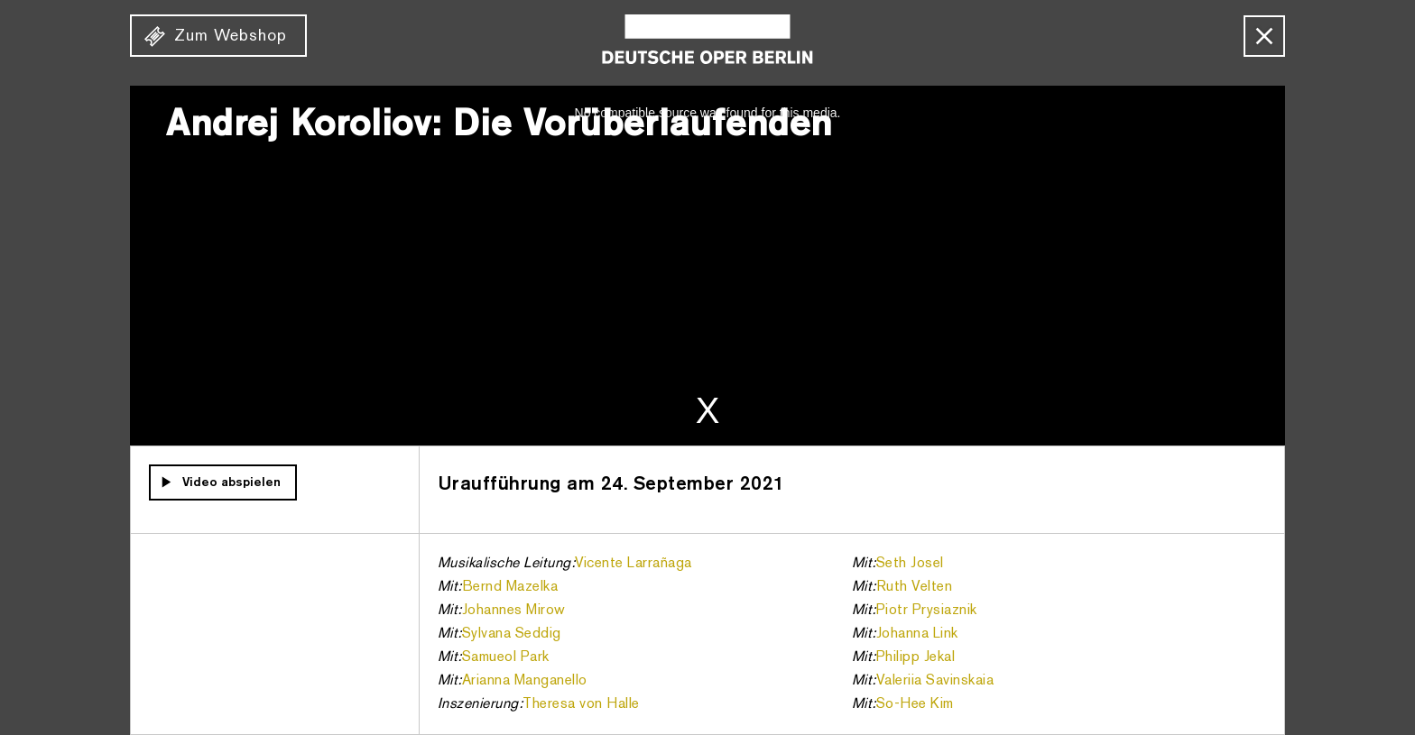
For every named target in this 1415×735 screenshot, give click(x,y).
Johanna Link (917, 634)
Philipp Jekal (916, 657)
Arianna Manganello (524, 681)
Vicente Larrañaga (633, 563)
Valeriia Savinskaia (935, 681)
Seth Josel (910, 563)
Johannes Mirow (514, 610)
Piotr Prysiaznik (926, 610)
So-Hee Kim (915, 704)
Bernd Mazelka (510, 587)
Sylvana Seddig (511, 634)
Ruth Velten (914, 587)
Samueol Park (506, 657)
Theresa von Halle (581, 704)
